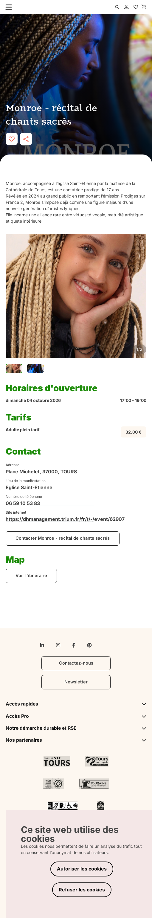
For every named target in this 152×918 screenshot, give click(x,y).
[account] (126, 7)
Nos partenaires (76, 740)
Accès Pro (76, 716)
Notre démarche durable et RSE (76, 728)
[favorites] (135, 7)
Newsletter (76, 682)
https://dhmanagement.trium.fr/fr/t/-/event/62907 (50, 519)
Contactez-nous (76, 663)
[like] (12, 139)
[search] (117, 7)
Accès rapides (76, 704)
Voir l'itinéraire (31, 575)
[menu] (6, 6)
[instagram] (58, 645)
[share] (26, 139)
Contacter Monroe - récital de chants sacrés (62, 538)
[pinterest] (89, 645)
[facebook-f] (73, 645)
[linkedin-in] (42, 645)
